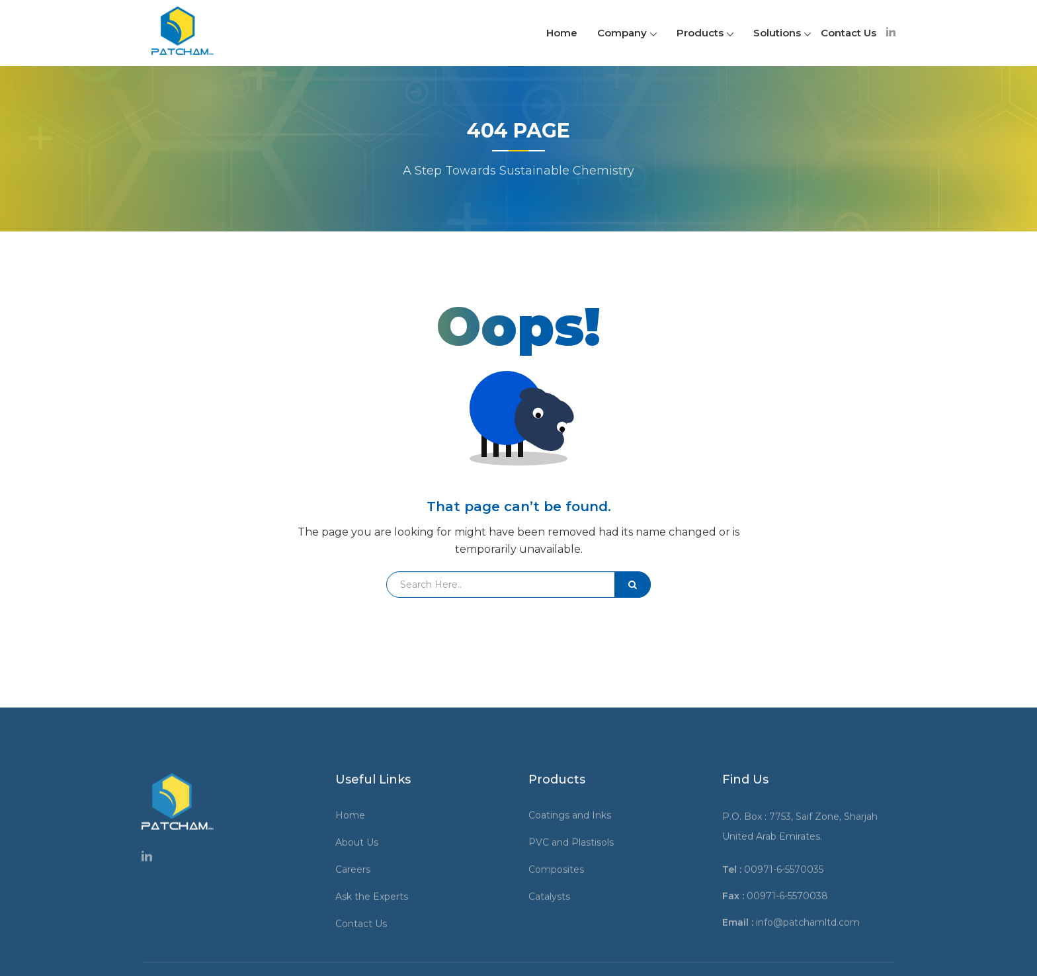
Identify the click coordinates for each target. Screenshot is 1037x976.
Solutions (782, 32)
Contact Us (848, 32)
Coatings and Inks (574, 945)
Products (705, 32)
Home (561, 32)
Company (627, 32)
